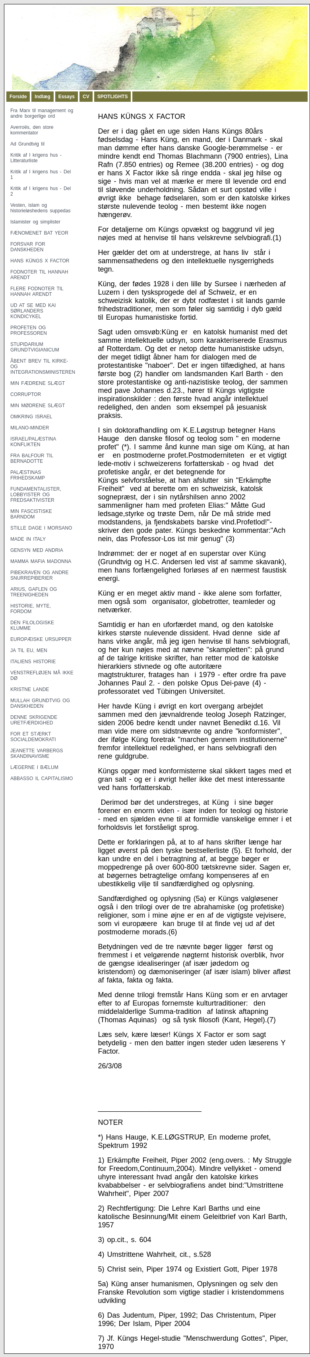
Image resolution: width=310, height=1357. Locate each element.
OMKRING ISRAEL (31, 416)
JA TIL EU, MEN (28, 650)
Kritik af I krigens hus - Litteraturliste (36, 157)
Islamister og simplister (35, 222)
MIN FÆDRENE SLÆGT (37, 383)
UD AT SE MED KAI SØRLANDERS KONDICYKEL (33, 311)
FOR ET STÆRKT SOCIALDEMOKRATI (33, 736)
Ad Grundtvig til (27, 144)
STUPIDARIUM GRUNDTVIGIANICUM (34, 347)
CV (86, 96)
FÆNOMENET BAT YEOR (39, 233)
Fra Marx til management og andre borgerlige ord (41, 113)
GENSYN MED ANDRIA (36, 550)
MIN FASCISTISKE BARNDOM (31, 514)
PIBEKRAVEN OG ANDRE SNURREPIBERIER (39, 575)
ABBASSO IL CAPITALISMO (41, 778)
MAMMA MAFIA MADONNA (40, 561)
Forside (18, 96)
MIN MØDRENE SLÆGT (37, 405)
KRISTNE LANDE (29, 689)
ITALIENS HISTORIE (33, 661)
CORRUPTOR (25, 394)
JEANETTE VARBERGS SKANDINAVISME (36, 753)
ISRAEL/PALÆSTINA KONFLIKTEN (33, 441)
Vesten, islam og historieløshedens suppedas (40, 208)
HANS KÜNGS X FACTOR (39, 261)
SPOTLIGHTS (112, 96)
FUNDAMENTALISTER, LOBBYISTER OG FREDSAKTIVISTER (35, 494)
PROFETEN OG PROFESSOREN (28, 330)
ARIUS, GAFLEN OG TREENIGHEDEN (33, 592)
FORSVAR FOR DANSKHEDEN (27, 246)
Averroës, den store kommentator (32, 130)
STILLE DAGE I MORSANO (41, 528)
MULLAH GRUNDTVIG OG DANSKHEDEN (40, 703)
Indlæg (42, 96)
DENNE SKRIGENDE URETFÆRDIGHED (33, 720)
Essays (66, 96)
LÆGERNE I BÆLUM (34, 767)
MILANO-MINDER (29, 428)
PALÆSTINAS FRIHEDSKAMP (27, 475)
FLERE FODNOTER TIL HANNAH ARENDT (36, 291)
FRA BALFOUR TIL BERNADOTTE (31, 458)
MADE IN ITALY (28, 539)
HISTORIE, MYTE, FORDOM (30, 608)
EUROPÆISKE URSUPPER (41, 639)
